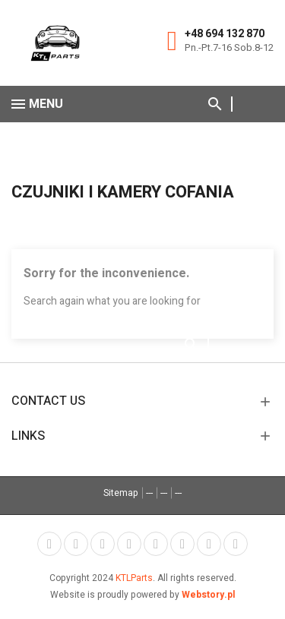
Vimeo (182, 544)
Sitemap (120, 493)
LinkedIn (235, 544)
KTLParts (134, 578)
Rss (102, 544)
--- (149, 493)
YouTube (129, 544)
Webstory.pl (208, 595)
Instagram (209, 544)
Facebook (49, 544)
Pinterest (156, 544)
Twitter (76, 544)
